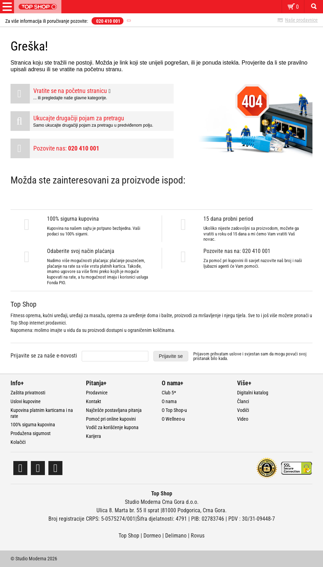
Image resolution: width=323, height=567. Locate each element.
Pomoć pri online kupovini (111, 419)
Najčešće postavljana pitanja (114, 410)
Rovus (197, 535)
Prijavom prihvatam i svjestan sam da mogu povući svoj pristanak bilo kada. (250, 356)
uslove (235, 353)
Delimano (176, 535)
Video (242, 419)
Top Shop (129, 535)
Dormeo (152, 535)
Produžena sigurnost (31, 433)
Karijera (93, 436)
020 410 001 (108, 21)
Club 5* (169, 392)
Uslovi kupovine (26, 401)
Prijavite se (171, 356)
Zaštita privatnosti (28, 392)
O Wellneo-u (173, 419)
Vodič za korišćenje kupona (112, 427)
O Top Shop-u (174, 410)
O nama (169, 401)
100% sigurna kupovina (33, 424)
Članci (243, 401)
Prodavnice (97, 392)
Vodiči (243, 410)
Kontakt (93, 401)
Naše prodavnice (301, 20)
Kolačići (18, 442)
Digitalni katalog (252, 392)
